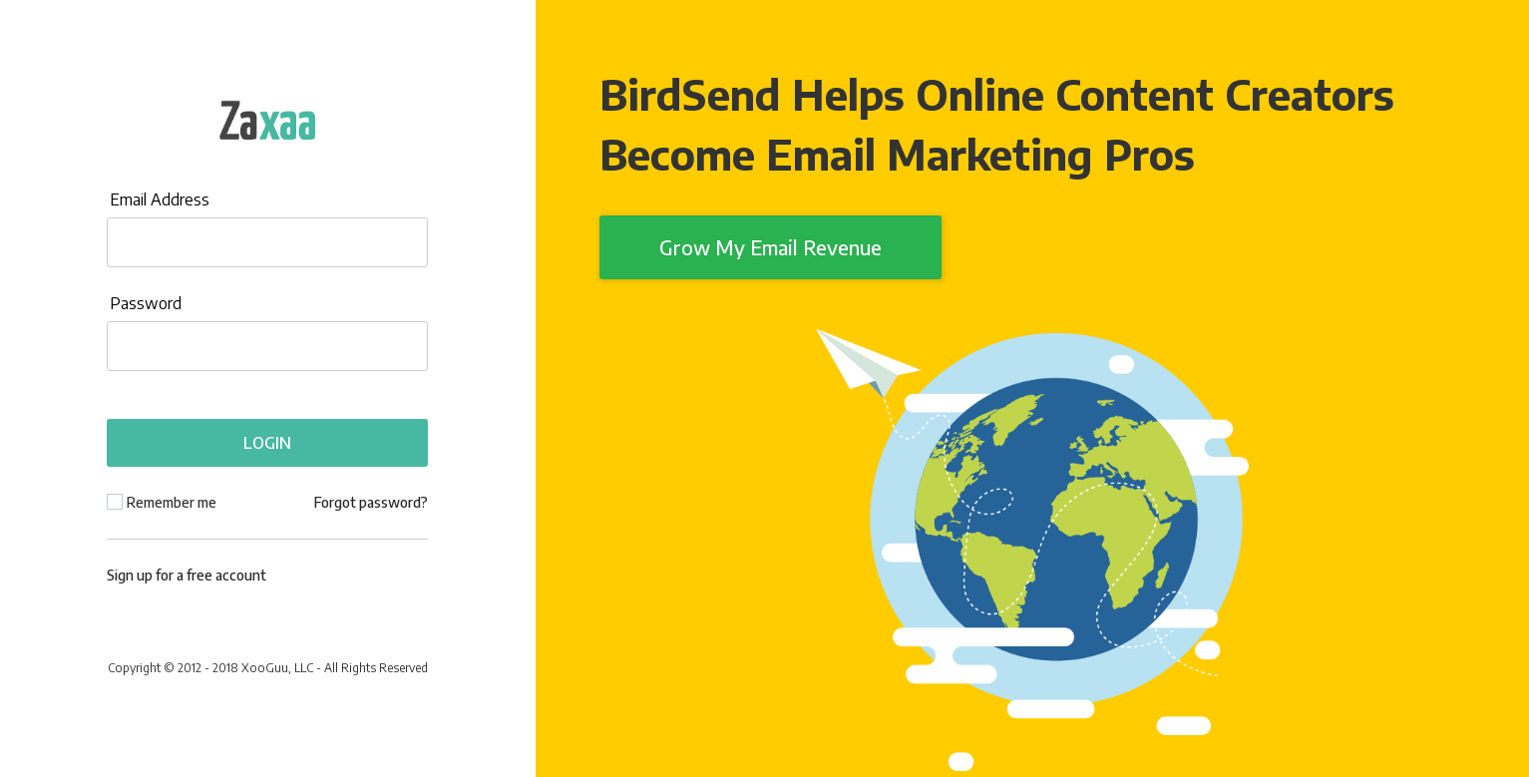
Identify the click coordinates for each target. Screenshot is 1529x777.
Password (146, 303)
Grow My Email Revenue (770, 246)
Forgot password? (371, 502)
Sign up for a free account (186, 575)
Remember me (171, 502)
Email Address (159, 199)
